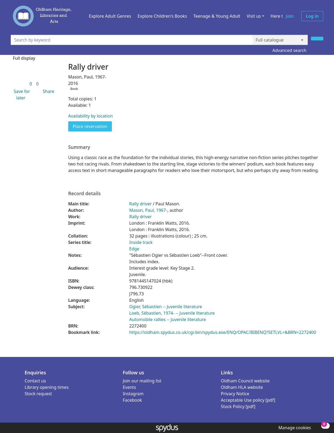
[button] (21, 94)
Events (129, 387)
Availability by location (90, 116)
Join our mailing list (142, 381)
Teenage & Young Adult (216, 16)
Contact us (35, 381)
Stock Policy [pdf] (238, 406)
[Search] (317, 38)
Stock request (38, 394)
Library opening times (47, 387)
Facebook (132, 400)
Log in (312, 16)
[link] (30, 84)
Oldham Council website (245, 381)
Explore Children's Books (162, 16)
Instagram (133, 394)
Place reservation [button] (92, 126)
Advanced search (289, 50)
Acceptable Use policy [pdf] (248, 400)
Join (290, 16)
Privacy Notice (235, 394)
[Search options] (280, 40)
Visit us (254, 16)
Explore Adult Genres (110, 16)
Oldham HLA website (242, 387)
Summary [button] (79, 147)
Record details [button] (84, 193)
